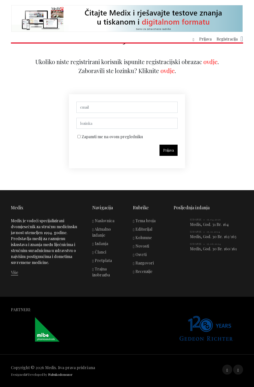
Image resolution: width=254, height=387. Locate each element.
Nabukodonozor (60, 374)
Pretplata (102, 260)
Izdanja (100, 243)
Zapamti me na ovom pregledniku (112, 139)
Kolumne (142, 237)
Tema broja (144, 220)
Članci (99, 252)
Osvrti (140, 254)
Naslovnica (103, 220)
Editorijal (142, 229)
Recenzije (142, 271)
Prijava (205, 39)
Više (14, 272)
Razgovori (143, 262)
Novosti (141, 246)
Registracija (227, 39)
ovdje (210, 64)
